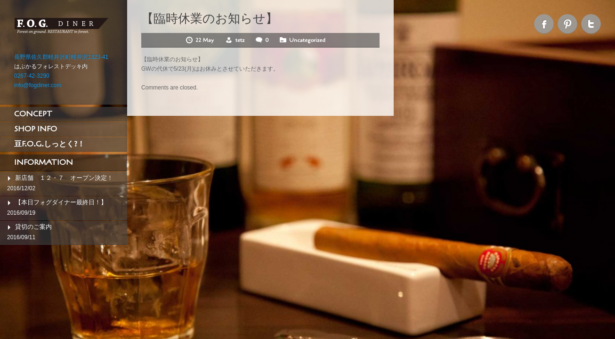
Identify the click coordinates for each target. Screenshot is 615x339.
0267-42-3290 (31, 76)
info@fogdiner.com (37, 85)
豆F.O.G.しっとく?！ (49, 144)
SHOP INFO (35, 129)
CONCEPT (33, 114)
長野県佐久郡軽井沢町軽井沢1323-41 (61, 57)
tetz (239, 40)
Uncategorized (307, 40)
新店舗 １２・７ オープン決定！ (64, 177)
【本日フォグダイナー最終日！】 (61, 202)
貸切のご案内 (33, 226)
